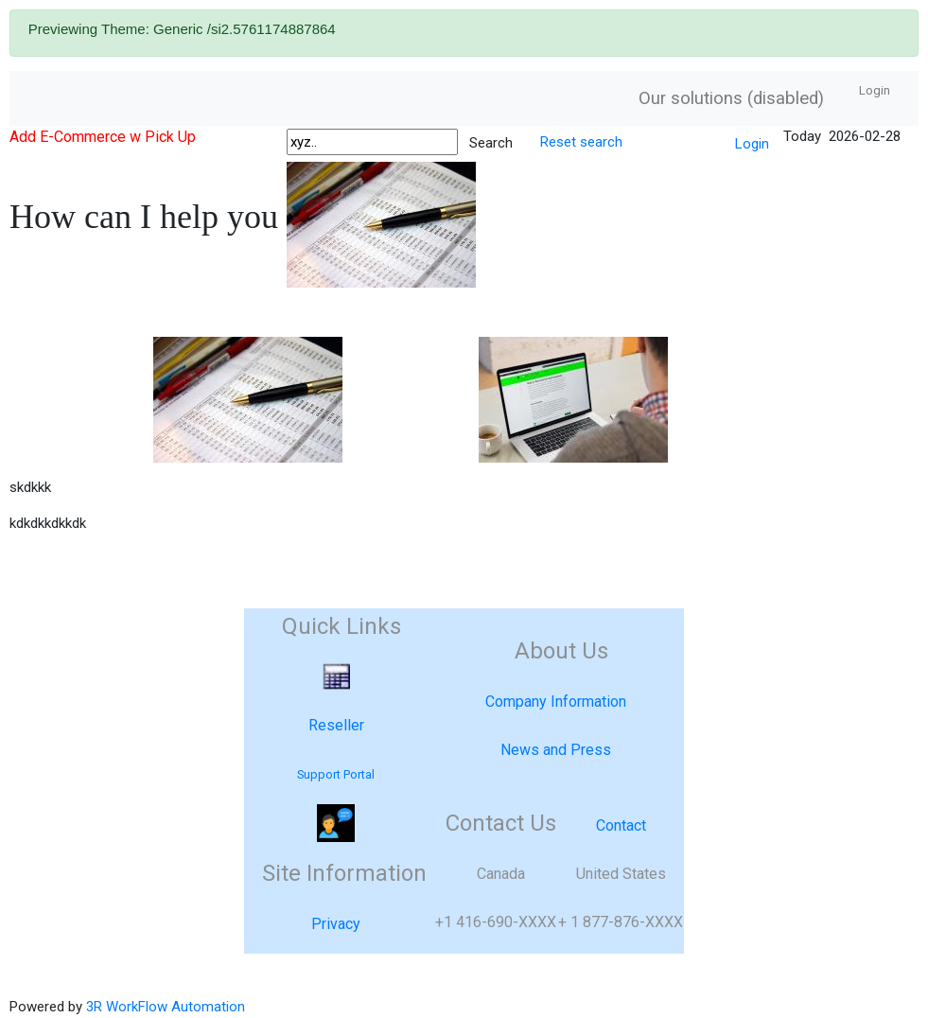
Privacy (335, 924)
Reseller (336, 725)
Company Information (555, 702)
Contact (621, 825)
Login (874, 90)
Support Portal (336, 774)
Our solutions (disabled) (731, 98)
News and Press (555, 750)
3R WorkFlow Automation (165, 1006)
